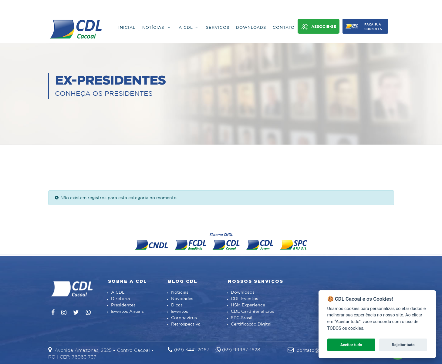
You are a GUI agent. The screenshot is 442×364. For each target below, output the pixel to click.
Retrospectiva (186, 324)
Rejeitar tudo (403, 344)
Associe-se (318, 27)
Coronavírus (184, 318)
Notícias (179, 292)
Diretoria (120, 299)
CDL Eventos (244, 299)
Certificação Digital (251, 324)
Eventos (179, 311)
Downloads (243, 292)
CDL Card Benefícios (252, 311)
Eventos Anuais (127, 311)
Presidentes (123, 305)
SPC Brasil (241, 318)
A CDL (118, 292)
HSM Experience (248, 305)
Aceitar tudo (351, 344)
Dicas (177, 305)
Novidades (182, 299)
